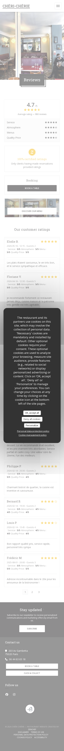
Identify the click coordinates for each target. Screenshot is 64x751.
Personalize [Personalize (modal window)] (32, 425)
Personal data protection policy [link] (33, 431)
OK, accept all (32, 412)
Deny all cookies (32, 419)
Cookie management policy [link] (33, 435)
